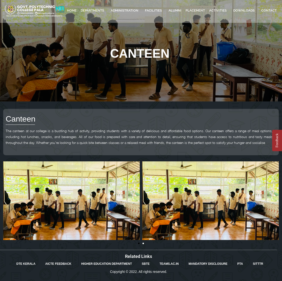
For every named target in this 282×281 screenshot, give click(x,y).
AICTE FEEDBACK (58, 264)
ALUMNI (175, 10)
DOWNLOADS (245, 10)
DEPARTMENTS (94, 10)
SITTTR (258, 264)
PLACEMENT (195, 10)
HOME (72, 10)
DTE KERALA (25, 264)
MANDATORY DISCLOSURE (207, 264)
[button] (139, 243)
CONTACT (269, 10)
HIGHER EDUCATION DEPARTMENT (106, 264)
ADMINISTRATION (126, 10)
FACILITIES (154, 10)
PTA (240, 264)
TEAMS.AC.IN (169, 264)
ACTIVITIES (219, 10)
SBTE (146, 264)
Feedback (277, 140)
